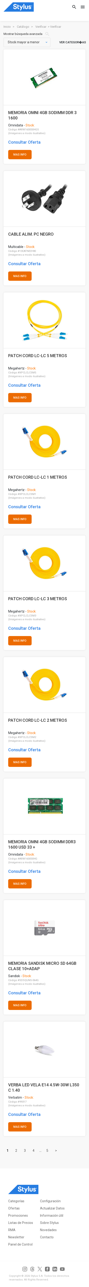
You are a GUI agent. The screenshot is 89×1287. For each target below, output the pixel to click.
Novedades (48, 1230)
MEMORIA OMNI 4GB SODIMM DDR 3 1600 (42, 115)
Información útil (51, 1215)
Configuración (50, 1201)
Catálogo (23, 26)
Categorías (16, 1201)
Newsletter (16, 1237)
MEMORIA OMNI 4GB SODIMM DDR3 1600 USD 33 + (42, 844)
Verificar (40, 26)
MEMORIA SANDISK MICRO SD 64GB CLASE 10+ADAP (42, 966)
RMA (11, 1230)
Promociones (18, 1215)
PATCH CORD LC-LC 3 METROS (37, 598)
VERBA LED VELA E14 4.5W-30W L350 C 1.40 (43, 1087)
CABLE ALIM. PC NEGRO (31, 234)
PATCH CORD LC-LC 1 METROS (37, 477)
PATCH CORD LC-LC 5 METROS (37, 355)
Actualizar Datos (52, 1208)
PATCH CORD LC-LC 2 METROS (37, 720)
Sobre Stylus (49, 1223)
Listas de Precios (20, 1223)
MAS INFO (19, 154)
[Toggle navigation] (81, 7)
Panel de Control (20, 1244)
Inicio (7, 26)
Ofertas (14, 1208)
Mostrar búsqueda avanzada (27, 34)
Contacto (47, 1237)
